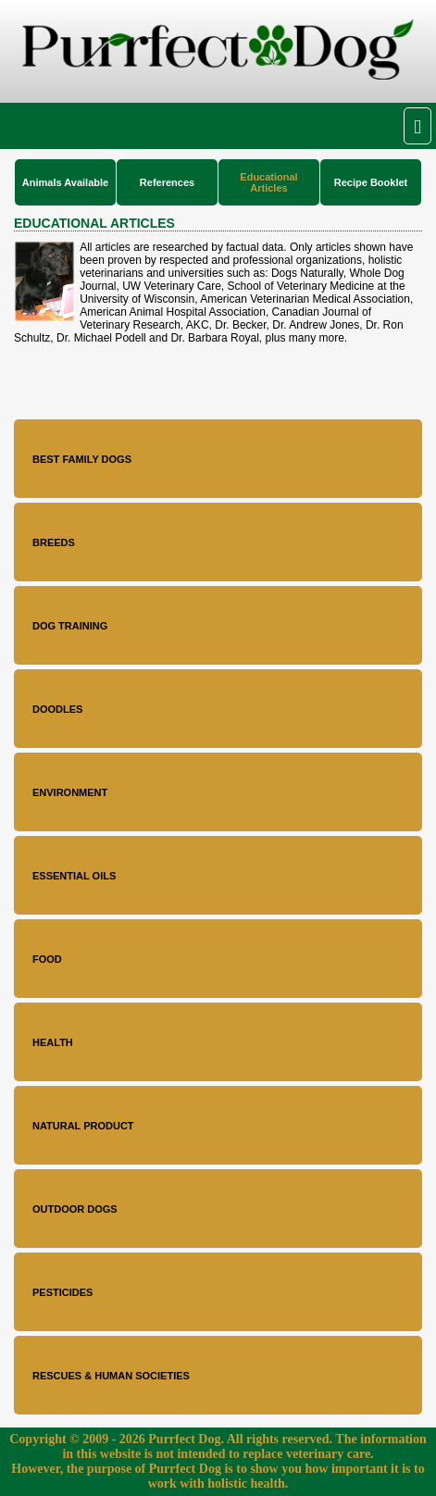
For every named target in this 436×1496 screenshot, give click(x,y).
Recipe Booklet (370, 182)
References (167, 182)
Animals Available (65, 182)
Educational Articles (268, 182)
